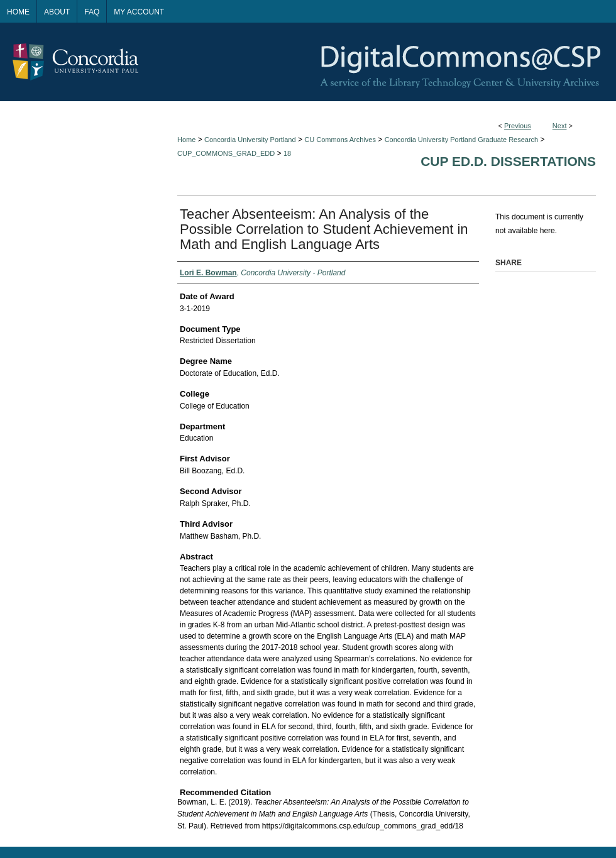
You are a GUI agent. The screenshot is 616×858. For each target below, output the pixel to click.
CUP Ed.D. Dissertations (508, 161)
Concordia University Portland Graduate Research (462, 139)
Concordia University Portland (250, 139)
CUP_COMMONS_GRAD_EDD (226, 153)
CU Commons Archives (340, 139)
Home (186, 139)
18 (287, 153)
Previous (517, 125)
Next (560, 125)
